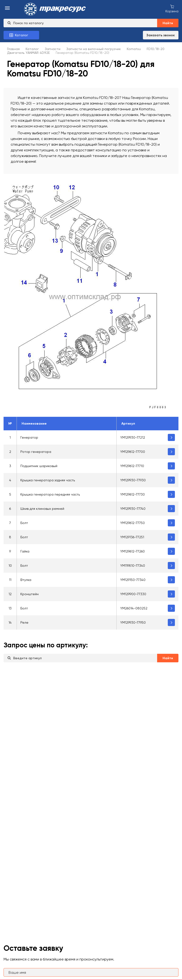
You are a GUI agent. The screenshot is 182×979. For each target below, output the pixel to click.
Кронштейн (29, 594)
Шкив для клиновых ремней (42, 508)
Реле (24, 622)
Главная (13, 49)
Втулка (25, 580)
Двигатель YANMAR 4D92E (28, 53)
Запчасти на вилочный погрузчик (93, 49)
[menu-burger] (7, 8)
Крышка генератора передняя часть (50, 494)
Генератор (29, 437)
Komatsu (134, 49)
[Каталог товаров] (21, 35)
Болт (24, 523)
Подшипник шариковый (38, 466)
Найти (168, 23)
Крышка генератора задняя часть (47, 480)
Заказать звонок (160, 35)
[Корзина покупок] (171, 8)
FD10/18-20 (155, 49)
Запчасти (52, 49)
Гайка (24, 551)
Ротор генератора (35, 452)
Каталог (32, 49)
